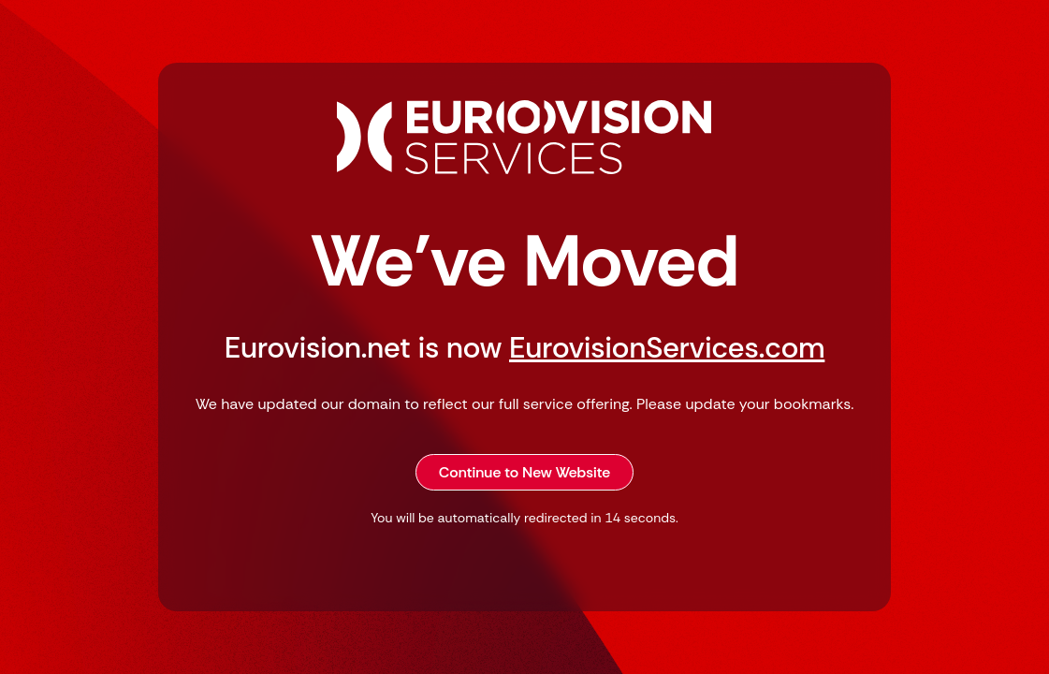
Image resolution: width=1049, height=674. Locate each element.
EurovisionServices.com (666, 348)
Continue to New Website (525, 472)
